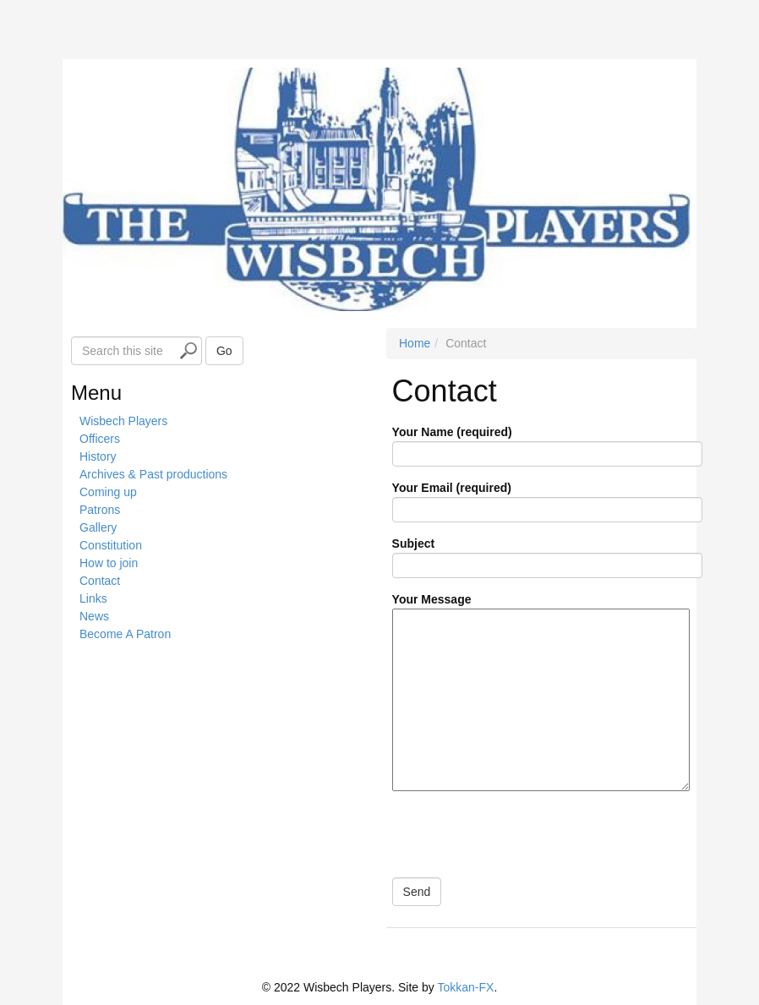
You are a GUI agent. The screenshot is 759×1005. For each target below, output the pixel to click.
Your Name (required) (547, 443)
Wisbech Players (123, 421)
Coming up (108, 492)
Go (224, 351)
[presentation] (518, 833)
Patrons (99, 509)
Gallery (98, 527)
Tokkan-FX (465, 987)
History (98, 456)
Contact (99, 580)
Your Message (541, 693)
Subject (547, 554)
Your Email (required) (547, 498)
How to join (108, 563)
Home (414, 343)
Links (93, 598)
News (94, 616)
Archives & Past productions (153, 474)
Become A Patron (125, 634)
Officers (99, 438)
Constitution (110, 545)
